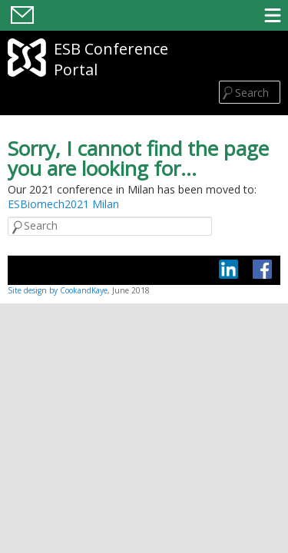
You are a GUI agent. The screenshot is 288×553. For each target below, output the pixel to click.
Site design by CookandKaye (58, 290)
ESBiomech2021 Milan (63, 204)
